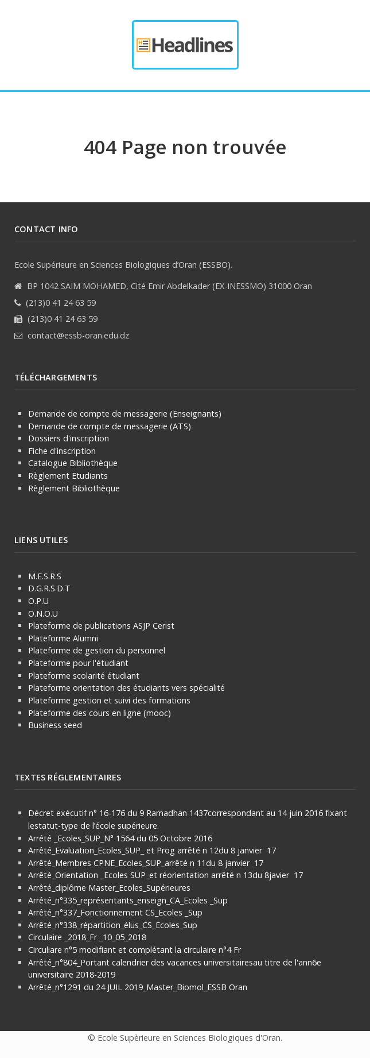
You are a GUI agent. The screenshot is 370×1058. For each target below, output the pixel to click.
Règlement (48, 488)
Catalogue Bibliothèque (73, 462)
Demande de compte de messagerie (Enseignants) (124, 413)
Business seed (55, 725)
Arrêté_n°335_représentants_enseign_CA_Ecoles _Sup (128, 900)
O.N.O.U (43, 613)
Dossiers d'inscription (68, 438)
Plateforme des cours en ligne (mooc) (99, 712)
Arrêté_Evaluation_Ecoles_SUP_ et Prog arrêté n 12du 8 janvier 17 (152, 850)
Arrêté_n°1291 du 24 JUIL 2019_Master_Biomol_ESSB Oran (137, 987)
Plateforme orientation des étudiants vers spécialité (126, 687)
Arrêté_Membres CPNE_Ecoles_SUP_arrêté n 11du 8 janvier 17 (145, 862)
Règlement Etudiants (68, 475)
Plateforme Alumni (63, 638)
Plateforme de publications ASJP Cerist (102, 625)
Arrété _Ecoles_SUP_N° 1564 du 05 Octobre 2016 (120, 838)
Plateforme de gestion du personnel (96, 650)
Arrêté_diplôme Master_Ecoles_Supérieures (109, 887)
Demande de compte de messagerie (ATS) (109, 426)
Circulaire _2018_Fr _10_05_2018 (87, 937)
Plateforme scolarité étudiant (83, 675)
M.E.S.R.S (44, 576)
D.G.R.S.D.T (49, 588)
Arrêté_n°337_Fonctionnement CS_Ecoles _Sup (115, 912)
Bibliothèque (94, 488)
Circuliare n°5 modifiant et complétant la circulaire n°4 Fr (134, 949)
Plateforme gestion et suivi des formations (109, 700)
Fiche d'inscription (62, 450)
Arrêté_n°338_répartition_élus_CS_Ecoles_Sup (112, 925)
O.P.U (38, 600)
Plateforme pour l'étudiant (78, 662)
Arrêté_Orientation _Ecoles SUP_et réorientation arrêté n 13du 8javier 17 (165, 875)
